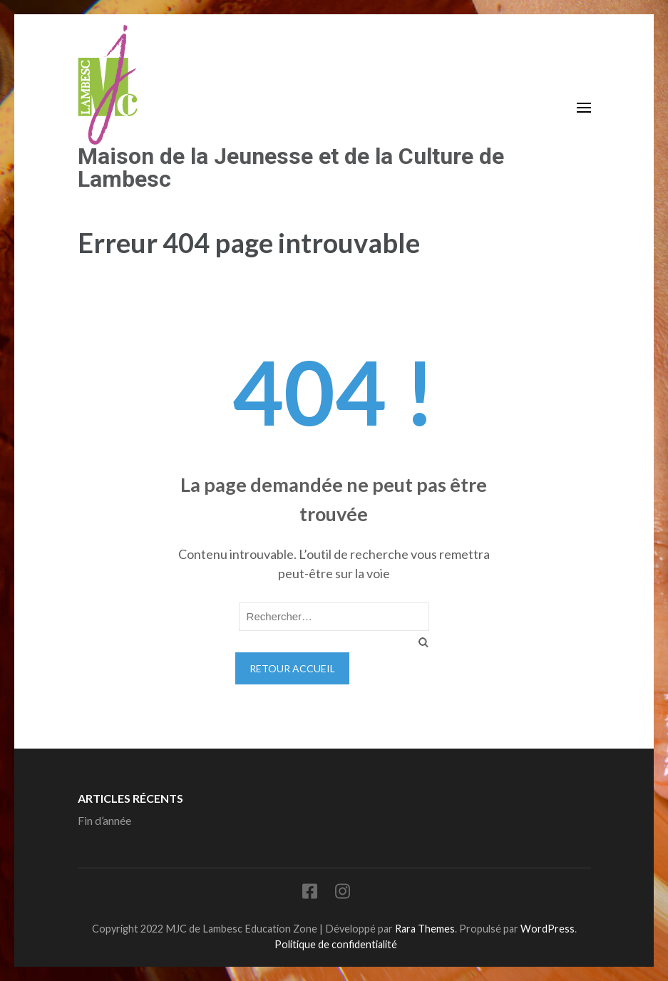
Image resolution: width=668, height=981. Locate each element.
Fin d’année (104, 820)
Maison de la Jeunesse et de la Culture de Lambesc (291, 167)
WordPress (547, 929)
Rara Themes (425, 929)
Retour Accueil (292, 668)
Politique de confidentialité (335, 944)
